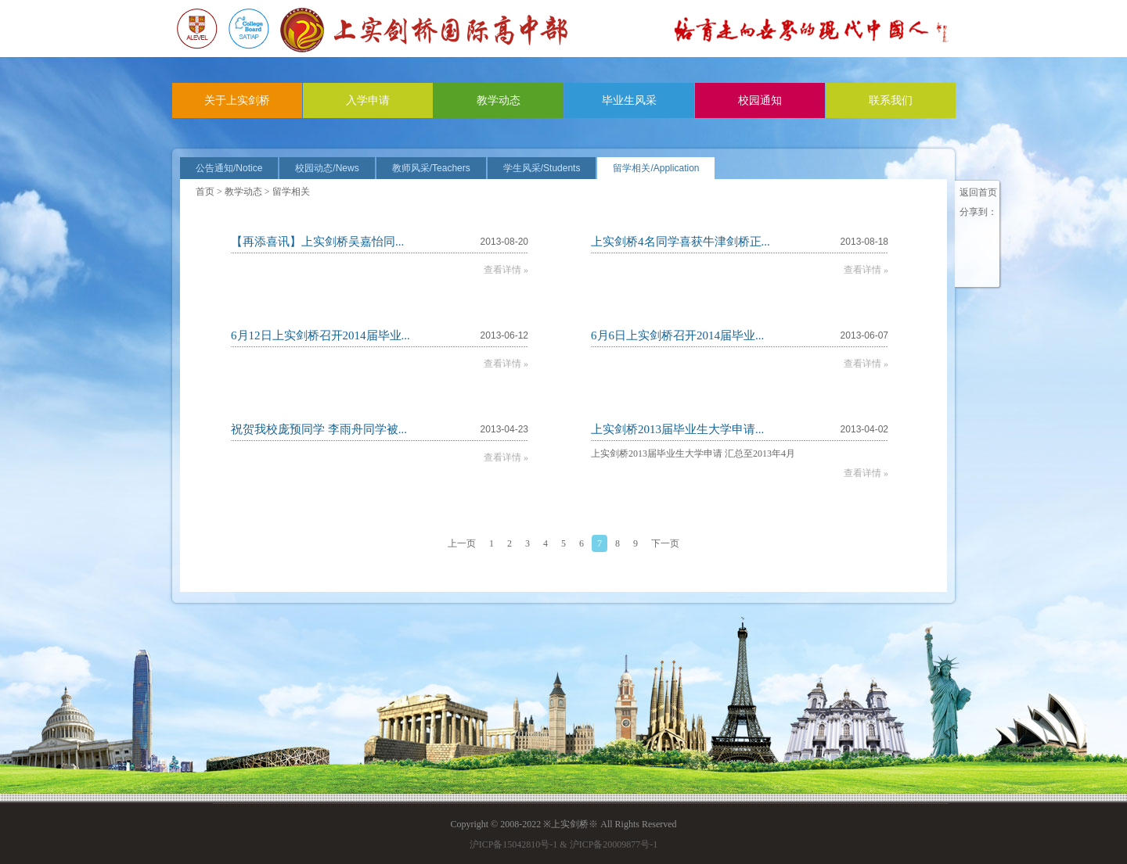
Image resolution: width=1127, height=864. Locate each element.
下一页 (665, 543)
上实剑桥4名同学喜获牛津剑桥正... (680, 241)
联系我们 (891, 100)
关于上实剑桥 (237, 100)
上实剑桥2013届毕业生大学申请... (677, 429)
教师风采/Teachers (431, 168)
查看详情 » (506, 269)
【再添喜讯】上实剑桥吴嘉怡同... (317, 241)
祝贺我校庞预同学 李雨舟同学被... (319, 429)
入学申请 (368, 100)
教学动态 (498, 100)
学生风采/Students (542, 168)
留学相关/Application (656, 168)
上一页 (462, 543)
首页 (205, 191)
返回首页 (978, 192)
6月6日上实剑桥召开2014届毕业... (677, 335)
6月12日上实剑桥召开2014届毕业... (320, 335)
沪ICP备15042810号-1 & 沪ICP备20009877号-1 (564, 844)
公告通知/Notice (229, 168)
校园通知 (760, 100)
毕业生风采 (629, 100)
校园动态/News (326, 168)
